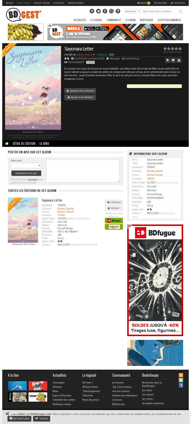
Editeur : (46, 225)
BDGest (10, 3)
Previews (57, 386)
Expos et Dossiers (62, 395)
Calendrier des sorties (64, 399)
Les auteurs (148, 394)
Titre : (135, 163)
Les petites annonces (169, 20)
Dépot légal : (48, 218)
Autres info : (138, 209)
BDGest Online (42, 3)
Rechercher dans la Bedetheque (152, 384)
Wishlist (114, 208)
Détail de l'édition (24, 143)
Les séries (147, 390)
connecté (32, 179)
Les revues (147, 398)
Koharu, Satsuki (65, 208)
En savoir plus (19, 418)
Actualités (80, 20)
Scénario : (47, 208)
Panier (144, 3)
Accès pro (59, 3)
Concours (117, 399)
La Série (44, 143)
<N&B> (61, 215)
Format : (46, 228)
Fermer (41, 418)
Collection (114, 202)
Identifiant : (47, 205)
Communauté (114, 20)
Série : (135, 159)
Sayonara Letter (78, 48)
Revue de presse (90, 399)
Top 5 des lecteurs (121, 386)
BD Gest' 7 (87, 382)
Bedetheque (24, 3)
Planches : (47, 234)
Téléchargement (91, 391)
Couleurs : (47, 215)
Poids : (45, 238)
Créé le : (46, 244)
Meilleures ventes (62, 404)
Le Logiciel (96, 20)
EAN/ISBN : (47, 231)
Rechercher (180, 11)
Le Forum (130, 20)
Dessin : (46, 211)
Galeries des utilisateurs (124, 395)
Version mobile (76, 3)
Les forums (118, 382)
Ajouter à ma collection (80, 90)
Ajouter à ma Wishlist (80, 97)
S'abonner (87, 395)
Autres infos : (48, 241)
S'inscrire (160, 3)
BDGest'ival (118, 404)
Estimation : (48, 221)
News (56, 391)
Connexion (178, 3)
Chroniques (59, 382)
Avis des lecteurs (121, 391)
